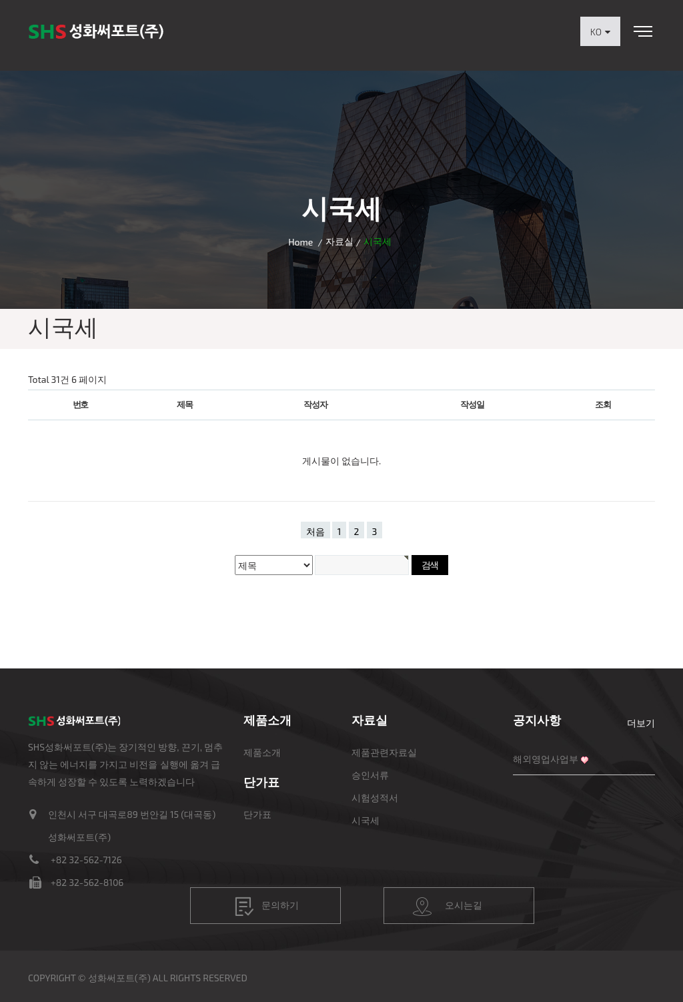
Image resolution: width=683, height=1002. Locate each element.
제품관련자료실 (384, 752)
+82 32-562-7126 (86, 859)
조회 (602, 404)
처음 (315, 531)
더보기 (641, 722)
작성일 (472, 404)
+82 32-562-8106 (87, 882)
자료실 (339, 241)
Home (300, 241)
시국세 (366, 820)
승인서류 (370, 775)
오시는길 (447, 906)
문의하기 (267, 906)
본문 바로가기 (0, 0)
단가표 (257, 814)
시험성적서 (375, 797)
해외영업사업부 (545, 759)
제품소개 (262, 752)
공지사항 (537, 719)
